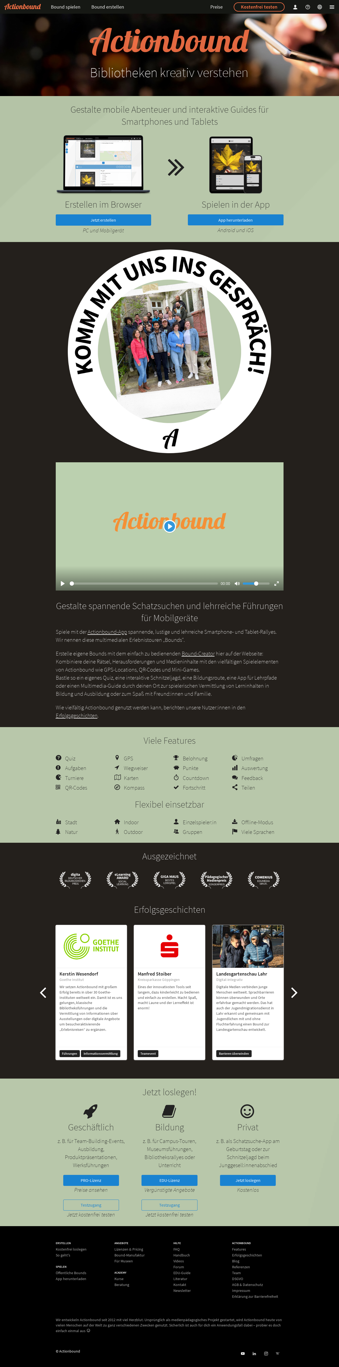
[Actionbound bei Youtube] (243, 1354)
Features (239, 1249)
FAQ (176, 1249)
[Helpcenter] (308, 7)
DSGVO (237, 1278)
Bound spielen (65, 7)
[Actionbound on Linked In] (254, 1354)
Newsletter (182, 1290)
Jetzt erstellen (103, 220)
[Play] (169, 526)
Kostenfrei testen (259, 7)
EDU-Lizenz (169, 1180)
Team (236, 1272)
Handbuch (181, 1255)
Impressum (241, 1290)
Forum (178, 1267)
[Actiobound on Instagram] (266, 1354)
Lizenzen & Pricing (128, 1249)
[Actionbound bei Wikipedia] (277, 1354)
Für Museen (123, 1261)
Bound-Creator (198, 653)
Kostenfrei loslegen (71, 1249)
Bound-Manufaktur (129, 1255)
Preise (216, 7)
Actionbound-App (107, 631)
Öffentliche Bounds (71, 1273)
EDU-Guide (182, 1272)
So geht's (63, 1255)
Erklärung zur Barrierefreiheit (255, 1296)
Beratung (121, 1284)
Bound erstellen (107, 7)
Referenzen (241, 1267)
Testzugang (91, 1205)
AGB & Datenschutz (247, 1284)
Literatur (180, 1278)
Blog (235, 1261)
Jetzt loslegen (248, 1180)
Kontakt (179, 1284)
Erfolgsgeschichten (77, 715)
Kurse (119, 1279)
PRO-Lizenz (91, 1180)
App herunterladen (235, 220)
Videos (178, 1261)
